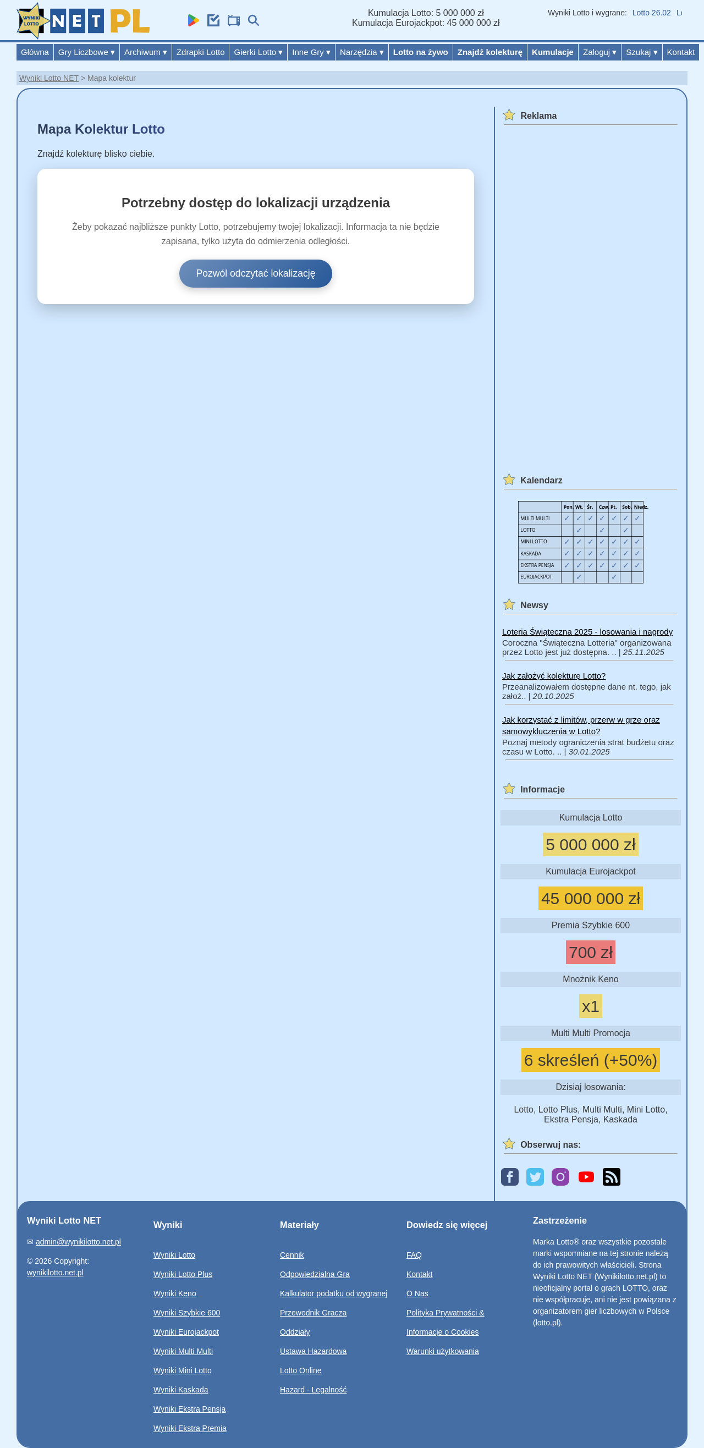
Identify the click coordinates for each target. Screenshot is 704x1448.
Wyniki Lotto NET (49, 78)
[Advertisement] (589, 294)
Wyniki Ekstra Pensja (189, 1409)
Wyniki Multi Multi (183, 1351)
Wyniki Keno (174, 1293)
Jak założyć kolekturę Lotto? (554, 675)
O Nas (417, 1293)
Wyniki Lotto (174, 1255)
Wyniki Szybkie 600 (186, 1312)
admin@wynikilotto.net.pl (78, 1241)
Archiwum (145, 52)
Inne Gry (311, 52)
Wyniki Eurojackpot (186, 1332)
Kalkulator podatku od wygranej (333, 1293)
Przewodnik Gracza (313, 1312)
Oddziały (295, 1332)
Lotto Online (301, 1370)
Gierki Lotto (258, 52)
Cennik (292, 1255)
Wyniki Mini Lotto (182, 1370)
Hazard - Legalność (313, 1389)
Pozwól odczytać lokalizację (255, 273)
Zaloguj (600, 52)
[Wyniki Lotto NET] (83, 36)
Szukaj (641, 52)
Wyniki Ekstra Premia (190, 1428)
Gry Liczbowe (86, 52)
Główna (35, 52)
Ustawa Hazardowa (313, 1351)
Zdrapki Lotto (201, 52)
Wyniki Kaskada (180, 1389)
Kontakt (681, 52)
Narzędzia (362, 52)
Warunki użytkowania (442, 1351)
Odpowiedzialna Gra (315, 1274)
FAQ (414, 1255)
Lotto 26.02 (656, 12)
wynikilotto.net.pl (55, 1272)
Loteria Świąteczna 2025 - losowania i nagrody (587, 631)
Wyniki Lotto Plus (182, 1274)
